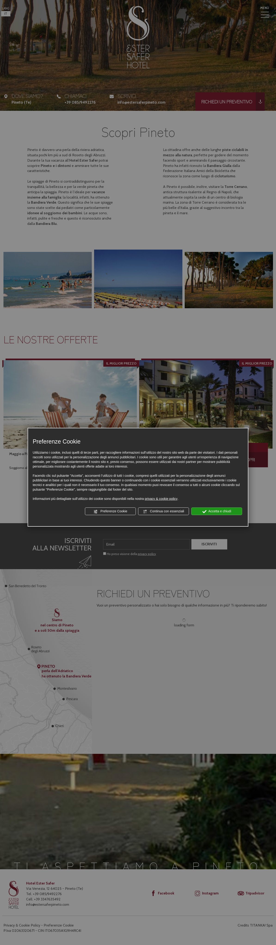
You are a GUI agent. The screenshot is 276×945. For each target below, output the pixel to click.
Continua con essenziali (163, 511)
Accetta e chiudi (216, 511)
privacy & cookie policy (161, 499)
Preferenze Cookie (110, 511)
